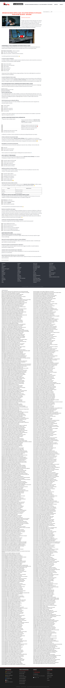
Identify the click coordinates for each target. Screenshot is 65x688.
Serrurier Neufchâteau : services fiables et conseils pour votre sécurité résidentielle (45, 414)
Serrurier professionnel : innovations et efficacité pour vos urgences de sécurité (45, 439)
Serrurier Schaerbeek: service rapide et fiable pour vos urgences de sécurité (44, 479)
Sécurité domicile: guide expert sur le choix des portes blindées (11, 475)
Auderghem (4, 266)
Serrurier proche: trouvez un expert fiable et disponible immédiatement (44, 438)
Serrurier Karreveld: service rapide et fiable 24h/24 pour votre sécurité (44, 356)
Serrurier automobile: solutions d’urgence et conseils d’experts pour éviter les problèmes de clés (16, 566)
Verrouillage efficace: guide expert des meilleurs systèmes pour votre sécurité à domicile (46, 659)
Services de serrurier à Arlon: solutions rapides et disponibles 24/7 (43, 610)
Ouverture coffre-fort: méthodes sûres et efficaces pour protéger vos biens (13, 431)
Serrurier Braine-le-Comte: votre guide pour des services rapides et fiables (13, 596)
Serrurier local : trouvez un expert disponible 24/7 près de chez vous (43, 376)
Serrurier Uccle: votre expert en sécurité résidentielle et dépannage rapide (44, 513)
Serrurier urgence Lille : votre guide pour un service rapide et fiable (43, 520)
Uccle (34, 271)
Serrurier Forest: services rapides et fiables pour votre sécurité (42, 310)
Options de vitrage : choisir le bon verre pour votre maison (10, 424)
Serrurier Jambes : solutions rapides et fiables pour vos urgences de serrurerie (45, 348)
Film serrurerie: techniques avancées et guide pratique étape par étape (12, 367)
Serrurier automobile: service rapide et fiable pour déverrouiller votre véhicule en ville (15, 565)
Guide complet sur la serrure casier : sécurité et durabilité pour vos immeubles (13, 387)
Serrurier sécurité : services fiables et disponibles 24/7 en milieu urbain (44, 481)
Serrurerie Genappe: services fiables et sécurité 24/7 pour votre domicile (13, 506)
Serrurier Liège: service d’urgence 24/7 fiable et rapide (41, 373)
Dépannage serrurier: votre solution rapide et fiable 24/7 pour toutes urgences (13, 349)
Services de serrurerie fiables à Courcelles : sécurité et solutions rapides (44, 600)
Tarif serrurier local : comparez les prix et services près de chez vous (43, 643)
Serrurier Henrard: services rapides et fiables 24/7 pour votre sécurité (43, 334)
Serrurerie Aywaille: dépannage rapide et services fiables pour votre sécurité (13, 495)
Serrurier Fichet (51, 274)
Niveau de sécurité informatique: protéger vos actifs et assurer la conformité (13, 421)
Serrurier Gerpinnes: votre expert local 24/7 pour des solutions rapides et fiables (45, 321)
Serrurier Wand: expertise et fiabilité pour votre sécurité (41, 556)
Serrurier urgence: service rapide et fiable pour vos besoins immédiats (43, 534)
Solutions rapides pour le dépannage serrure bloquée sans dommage (43, 622)
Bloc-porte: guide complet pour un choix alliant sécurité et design (11, 297)
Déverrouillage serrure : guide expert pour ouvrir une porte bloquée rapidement (14, 356)
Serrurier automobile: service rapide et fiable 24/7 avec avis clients (12, 564)
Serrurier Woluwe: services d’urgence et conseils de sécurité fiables (43, 575)
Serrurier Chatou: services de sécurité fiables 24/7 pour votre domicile (12, 628)
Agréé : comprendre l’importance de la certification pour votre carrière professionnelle (15, 291)
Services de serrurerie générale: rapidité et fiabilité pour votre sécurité (44, 607)
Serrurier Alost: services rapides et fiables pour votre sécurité (11, 534)
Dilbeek (3, 271)
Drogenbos (3, 272)
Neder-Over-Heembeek (21, 278)
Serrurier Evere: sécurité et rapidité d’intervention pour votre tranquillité (44, 298)
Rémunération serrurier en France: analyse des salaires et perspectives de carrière (14, 461)
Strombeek (35, 268)
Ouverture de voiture (52, 268)
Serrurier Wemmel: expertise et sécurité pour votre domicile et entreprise (44, 567)
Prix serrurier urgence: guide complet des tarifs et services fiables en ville (13, 449)
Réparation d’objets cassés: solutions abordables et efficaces (11, 463)
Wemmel (34, 276)
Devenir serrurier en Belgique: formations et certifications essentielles (12, 352)
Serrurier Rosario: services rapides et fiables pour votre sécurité (43, 463)
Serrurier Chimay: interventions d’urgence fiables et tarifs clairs (11, 630)
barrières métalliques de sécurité (7, 215)
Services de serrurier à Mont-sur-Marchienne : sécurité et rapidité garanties (44, 614)
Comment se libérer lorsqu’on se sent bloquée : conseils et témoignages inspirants (14, 308)
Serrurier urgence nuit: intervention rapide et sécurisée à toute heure (43, 521)
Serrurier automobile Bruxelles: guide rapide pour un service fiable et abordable (14, 561)
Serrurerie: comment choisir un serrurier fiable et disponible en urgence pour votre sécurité (15, 518)
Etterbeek (3, 274)
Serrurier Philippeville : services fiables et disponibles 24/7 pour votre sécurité (45, 437)
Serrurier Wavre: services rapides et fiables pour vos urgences (42, 566)
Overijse (18, 279)
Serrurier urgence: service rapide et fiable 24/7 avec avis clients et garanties (44, 531)
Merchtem (19, 275)
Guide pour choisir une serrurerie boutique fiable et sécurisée (11, 398)
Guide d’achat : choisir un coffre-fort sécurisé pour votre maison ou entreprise (13, 394)
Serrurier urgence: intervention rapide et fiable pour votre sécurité (43, 528)
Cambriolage (51, 263)
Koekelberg (19, 267)
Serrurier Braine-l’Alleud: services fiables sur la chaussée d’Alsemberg (12, 593)
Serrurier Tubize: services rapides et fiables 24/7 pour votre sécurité (43, 506)
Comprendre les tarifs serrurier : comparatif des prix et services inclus (12, 322)
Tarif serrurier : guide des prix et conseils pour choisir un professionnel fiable (44, 632)
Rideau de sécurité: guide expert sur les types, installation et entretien (12, 469)
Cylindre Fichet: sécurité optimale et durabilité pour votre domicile (12, 328)
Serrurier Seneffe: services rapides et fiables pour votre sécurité (43, 482)
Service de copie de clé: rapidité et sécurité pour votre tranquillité (43, 579)
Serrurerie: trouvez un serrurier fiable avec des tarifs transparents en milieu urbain (14, 521)
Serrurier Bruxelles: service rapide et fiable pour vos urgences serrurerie (12, 610)
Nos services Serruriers (5, 260)
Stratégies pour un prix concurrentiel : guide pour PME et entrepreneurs (44, 626)
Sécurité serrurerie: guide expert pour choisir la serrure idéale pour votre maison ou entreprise (16, 479)
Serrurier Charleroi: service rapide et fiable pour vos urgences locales (12, 625)
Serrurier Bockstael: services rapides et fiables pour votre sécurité (12, 587)
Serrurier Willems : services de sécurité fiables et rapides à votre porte (44, 570)
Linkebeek (19, 271)
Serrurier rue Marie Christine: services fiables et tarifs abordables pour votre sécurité (46, 464)
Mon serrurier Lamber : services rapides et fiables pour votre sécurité (12, 420)
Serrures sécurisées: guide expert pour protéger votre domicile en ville (12, 524)
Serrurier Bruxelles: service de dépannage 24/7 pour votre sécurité (12, 609)
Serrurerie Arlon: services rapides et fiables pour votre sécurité (11, 493)
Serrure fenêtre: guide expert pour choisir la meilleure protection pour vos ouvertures (15, 486)
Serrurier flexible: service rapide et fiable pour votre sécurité (42, 306)
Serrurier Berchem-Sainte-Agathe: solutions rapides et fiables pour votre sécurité (14, 578)
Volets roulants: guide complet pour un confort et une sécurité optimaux (44, 663)
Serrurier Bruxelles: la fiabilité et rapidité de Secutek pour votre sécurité (13, 607)
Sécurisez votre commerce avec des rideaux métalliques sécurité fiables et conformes (14, 473)
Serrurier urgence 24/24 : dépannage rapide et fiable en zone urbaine (43, 514)
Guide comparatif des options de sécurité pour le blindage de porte (12, 379)
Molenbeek (19, 276)
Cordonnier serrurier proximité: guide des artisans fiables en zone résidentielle (13, 324)
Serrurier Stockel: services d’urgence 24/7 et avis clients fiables (42, 493)
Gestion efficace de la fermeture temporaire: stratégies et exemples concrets (13, 378)
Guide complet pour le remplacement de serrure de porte (10, 384)
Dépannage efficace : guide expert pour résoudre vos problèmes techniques (13, 335)
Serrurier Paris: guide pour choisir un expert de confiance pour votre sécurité (44, 431)
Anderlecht (3, 263)
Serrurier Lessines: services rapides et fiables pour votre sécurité (43, 371)
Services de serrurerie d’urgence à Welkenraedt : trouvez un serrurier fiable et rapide (46, 598)
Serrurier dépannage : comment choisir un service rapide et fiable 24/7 (12, 641)
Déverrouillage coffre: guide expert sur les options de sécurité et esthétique (13, 354)
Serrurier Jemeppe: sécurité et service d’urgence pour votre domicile (43, 352)
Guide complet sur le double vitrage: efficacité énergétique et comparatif (13, 391)
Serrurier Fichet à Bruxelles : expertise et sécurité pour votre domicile (43, 301)
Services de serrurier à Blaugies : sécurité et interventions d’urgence (43, 612)
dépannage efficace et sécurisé (21, 96)
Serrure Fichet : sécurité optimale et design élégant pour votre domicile (12, 487)
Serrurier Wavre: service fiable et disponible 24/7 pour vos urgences (43, 565)
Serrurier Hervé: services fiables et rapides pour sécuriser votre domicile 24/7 (45, 336)
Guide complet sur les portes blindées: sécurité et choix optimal (11, 392)
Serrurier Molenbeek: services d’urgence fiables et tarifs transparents (43, 398)
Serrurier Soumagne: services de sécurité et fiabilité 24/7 (41, 489)
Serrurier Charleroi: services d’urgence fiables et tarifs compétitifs (12, 626)
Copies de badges (50, 675)
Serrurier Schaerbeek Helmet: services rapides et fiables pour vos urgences (44, 477)
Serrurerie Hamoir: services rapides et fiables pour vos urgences (11, 508)
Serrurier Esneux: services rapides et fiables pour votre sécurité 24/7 (43, 293)
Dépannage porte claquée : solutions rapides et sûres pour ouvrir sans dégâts (13, 336)
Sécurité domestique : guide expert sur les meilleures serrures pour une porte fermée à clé (15, 474)
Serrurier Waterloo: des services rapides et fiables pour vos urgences (43, 558)
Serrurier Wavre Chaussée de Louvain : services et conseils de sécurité (43, 564)
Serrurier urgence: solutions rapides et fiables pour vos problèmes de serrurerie (45, 538)
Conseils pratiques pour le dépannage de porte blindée (10, 323)
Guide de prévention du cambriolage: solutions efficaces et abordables (12, 396)
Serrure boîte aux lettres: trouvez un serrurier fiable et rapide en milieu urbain (13, 483)
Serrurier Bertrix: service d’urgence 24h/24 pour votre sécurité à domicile (13, 581)
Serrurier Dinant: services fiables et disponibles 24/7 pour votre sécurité (12, 655)
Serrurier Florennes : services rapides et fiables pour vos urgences (43, 307)
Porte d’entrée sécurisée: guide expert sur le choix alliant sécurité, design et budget (14, 440)
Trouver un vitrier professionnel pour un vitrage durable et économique (44, 654)
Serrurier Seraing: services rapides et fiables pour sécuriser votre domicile (44, 484)
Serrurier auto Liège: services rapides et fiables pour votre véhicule (12, 560)
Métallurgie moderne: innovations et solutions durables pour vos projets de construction (15, 418)
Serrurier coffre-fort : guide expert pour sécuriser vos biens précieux (12, 634)
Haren (3, 282)
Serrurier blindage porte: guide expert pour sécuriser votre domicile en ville (13, 586)
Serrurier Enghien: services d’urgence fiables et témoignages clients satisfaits (13, 664)
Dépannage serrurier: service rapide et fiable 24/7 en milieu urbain (11, 347)
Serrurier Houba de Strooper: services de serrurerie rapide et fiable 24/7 (44, 340)
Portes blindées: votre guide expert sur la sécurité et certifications (12, 444)
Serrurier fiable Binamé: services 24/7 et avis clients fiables (42, 300)
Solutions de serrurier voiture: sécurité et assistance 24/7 (42, 618)
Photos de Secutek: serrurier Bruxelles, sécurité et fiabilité (10, 437)
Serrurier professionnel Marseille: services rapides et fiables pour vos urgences (45, 442)
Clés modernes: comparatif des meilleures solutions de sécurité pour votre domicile (14, 302)
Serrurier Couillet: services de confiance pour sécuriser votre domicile (12, 638)
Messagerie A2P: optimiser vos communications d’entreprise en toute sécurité (13, 417)
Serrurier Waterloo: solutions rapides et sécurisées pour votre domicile (44, 560)
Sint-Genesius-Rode (36, 266)
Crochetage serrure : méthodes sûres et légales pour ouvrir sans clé (12, 326)
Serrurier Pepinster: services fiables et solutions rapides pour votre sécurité (44, 434)
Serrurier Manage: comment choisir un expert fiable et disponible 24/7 (43, 388)
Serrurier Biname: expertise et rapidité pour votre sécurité (10, 582)
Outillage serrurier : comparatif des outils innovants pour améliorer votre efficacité (14, 425)
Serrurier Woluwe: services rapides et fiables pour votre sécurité (43, 576)
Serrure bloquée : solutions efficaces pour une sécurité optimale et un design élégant (14, 482)
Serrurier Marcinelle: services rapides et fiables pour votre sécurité (43, 391)
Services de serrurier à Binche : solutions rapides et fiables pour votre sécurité (45, 611)
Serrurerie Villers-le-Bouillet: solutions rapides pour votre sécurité (12, 515)
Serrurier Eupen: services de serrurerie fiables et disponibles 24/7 (43, 297)
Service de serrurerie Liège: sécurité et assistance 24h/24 (41, 581)
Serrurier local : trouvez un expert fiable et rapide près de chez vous (43, 377)
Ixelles (18, 264)
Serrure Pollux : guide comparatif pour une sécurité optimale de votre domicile (13, 489)
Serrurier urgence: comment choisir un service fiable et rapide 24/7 (43, 524)
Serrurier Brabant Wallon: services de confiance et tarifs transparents (12, 591)
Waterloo (34, 274)
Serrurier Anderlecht (22, 680)
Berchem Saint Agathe (5, 268)
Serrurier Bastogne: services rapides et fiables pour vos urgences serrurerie (13, 569)
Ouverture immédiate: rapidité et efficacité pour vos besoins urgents (12, 433)
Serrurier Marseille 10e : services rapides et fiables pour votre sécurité (43, 393)
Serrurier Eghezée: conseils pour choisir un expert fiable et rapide (11, 662)
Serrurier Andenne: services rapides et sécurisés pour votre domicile (12, 537)
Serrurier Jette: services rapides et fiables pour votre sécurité (42, 353)
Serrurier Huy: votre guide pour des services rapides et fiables (42, 343)
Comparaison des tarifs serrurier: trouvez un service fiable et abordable (12, 310)
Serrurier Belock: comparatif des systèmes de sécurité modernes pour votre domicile (14, 576)
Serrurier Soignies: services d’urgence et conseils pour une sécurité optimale (44, 486)
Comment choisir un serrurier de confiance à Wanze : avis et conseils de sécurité (14, 306)
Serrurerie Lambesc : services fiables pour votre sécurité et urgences (12, 509)
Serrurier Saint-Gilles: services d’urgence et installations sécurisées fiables (44, 466)
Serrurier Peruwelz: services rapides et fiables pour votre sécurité (43, 435)
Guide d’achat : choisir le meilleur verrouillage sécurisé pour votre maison (13, 393)
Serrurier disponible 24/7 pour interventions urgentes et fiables (11, 657)
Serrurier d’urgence (52, 272)
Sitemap (42, 286)
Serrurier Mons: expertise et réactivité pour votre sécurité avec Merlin (43, 402)
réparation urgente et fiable (15, 152)
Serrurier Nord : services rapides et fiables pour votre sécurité (42, 419)
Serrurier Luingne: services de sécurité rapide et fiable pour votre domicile (44, 386)
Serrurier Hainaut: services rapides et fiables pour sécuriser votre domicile (44, 328)
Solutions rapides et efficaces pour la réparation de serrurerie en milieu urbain (45, 621)
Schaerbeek (35, 264)
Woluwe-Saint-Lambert (37, 279)
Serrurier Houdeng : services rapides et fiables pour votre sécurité (43, 341)
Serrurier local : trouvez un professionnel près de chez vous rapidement (44, 378)
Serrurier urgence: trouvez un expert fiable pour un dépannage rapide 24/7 (44, 539)
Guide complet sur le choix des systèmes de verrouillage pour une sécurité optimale (14, 390)
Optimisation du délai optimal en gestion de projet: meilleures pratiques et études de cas (15, 422)
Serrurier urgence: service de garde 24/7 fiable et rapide (41, 529)
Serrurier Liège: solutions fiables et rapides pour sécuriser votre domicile (44, 375)
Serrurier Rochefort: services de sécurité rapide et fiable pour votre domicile (45, 459)
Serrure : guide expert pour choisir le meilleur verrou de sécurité (11, 480)
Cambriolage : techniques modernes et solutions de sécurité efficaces (12, 298)
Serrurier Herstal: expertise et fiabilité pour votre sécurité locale (43, 335)
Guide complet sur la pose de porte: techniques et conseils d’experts (12, 386)
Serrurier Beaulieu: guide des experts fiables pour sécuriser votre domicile (13, 570)
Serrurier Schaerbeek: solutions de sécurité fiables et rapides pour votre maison (45, 480)
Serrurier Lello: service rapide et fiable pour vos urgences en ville (43, 369)
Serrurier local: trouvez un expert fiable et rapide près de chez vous (43, 380)
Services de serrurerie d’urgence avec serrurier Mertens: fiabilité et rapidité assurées (46, 599)
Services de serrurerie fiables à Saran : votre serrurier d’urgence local (43, 604)
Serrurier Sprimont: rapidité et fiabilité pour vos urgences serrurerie (43, 491)
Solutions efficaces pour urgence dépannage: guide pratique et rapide (43, 619)
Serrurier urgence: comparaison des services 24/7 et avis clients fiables (44, 525)
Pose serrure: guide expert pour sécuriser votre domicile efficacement (12, 445)
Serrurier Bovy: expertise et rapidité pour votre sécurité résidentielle (12, 589)
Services (56, 4)
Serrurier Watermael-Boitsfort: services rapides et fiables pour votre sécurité (45, 562)
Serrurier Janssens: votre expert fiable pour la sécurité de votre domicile (44, 351)
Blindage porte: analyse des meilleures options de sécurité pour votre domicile (13, 296)
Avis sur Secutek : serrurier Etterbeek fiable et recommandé (11, 293)
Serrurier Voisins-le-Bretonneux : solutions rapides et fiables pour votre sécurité (45, 552)
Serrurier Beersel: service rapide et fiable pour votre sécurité (11, 573)
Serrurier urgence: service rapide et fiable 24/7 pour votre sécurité (43, 532)
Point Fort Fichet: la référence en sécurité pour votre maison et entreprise (13, 439)
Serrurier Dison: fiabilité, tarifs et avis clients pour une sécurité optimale (13, 656)
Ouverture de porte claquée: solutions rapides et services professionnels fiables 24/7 (14, 432)
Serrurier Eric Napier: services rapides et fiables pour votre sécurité (43, 291)
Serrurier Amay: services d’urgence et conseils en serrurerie (11, 536)
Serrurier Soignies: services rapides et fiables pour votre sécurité (43, 487)
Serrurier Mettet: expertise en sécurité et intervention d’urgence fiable (44, 395)
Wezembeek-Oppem (36, 278)
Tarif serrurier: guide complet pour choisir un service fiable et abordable (44, 647)
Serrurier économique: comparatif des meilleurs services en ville (11, 661)
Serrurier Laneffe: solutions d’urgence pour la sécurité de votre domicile (44, 368)
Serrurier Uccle (21, 675)
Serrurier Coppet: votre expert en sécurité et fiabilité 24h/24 (11, 637)
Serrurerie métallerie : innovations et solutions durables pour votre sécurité (13, 511)
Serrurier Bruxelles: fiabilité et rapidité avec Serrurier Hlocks (11, 606)
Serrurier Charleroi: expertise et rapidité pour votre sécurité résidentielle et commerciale (15, 622)
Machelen (19, 272)
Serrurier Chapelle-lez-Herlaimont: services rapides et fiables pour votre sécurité (14, 620)
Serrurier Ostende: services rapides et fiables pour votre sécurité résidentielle (45, 423)
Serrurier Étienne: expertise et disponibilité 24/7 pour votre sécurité (43, 294)
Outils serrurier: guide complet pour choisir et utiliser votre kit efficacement (13, 429)
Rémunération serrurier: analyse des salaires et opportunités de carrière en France (14, 462)
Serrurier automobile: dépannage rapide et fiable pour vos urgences (12, 563)
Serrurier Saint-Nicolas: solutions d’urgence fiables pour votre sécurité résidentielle (46, 469)
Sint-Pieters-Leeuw (36, 267)
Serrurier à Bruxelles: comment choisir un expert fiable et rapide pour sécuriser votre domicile (16, 527)
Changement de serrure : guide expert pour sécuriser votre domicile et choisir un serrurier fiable (16, 299)
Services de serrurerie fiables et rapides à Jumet (40, 606)
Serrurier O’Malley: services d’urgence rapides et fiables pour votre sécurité (44, 421)
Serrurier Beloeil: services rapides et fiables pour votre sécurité (11, 577)
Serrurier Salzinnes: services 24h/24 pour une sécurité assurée (42, 471)
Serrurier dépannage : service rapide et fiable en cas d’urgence (11, 642)
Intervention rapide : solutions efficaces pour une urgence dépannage (12, 416)
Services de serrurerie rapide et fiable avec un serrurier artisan (42, 608)
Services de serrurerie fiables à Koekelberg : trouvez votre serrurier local (44, 601)
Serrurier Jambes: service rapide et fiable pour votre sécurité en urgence (44, 349)
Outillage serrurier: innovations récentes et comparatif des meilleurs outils (13, 426)
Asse (2, 264)
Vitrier (50, 271)
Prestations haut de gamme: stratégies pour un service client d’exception (13, 447)
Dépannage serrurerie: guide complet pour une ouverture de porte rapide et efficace (14, 339)
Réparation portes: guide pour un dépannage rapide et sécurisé (11, 464)
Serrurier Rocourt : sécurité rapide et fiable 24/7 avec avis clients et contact (44, 460)
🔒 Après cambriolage (9, 675)
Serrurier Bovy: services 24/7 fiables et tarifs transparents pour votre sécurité (13, 590)
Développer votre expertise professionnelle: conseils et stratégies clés (12, 351)
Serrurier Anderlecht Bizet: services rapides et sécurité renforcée (11, 538)
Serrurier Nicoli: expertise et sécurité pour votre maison (41, 417)
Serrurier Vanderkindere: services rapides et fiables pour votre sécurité (44, 540)
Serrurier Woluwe (22, 683)
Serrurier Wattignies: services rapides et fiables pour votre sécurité (43, 563)
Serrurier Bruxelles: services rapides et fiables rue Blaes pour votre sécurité (13, 615)
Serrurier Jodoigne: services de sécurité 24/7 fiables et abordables (43, 354)
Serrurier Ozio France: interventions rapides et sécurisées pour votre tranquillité (45, 428)
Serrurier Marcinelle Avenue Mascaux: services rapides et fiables (42, 390)
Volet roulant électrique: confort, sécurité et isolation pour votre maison (44, 661)
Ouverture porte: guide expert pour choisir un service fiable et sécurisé (12, 435)
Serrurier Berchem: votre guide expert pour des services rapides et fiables (13, 579)
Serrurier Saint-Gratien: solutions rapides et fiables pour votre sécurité (44, 468)
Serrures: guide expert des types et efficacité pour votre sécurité (11, 525)
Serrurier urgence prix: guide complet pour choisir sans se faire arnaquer (44, 523)
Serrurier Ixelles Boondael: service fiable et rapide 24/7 (41, 345)
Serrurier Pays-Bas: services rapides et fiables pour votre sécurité (43, 433)
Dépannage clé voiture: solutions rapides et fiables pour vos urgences (12, 333)
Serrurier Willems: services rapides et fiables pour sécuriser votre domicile (44, 571)
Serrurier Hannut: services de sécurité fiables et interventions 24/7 (43, 330)
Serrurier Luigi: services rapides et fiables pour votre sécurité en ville (43, 385)
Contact (62, 0)
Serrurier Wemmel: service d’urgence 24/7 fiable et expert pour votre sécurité (45, 568)
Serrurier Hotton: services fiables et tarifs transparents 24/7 (42, 339)
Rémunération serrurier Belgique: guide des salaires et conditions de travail (13, 460)
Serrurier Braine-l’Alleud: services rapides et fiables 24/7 (10, 594)
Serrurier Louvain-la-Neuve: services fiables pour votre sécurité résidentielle (44, 382)
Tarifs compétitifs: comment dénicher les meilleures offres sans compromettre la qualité (46, 648)
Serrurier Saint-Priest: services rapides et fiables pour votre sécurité (43, 470)
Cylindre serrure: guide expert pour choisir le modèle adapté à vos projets (13, 329)
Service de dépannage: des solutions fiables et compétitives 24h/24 (43, 580)
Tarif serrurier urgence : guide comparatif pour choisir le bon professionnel (44, 645)
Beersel (3, 267)
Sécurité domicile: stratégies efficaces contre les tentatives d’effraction (12, 476)
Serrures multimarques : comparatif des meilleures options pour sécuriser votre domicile (15, 523)
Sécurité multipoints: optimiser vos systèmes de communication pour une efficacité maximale (16, 477)
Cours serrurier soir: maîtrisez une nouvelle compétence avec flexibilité (12, 325)
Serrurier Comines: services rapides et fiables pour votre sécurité (11, 636)
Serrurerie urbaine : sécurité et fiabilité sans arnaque (10, 514)
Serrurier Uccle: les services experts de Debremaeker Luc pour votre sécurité (44, 508)
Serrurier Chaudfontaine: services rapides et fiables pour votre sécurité (12, 629)
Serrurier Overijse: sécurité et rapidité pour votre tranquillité (42, 427)
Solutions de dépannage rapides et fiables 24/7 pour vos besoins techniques (44, 616)
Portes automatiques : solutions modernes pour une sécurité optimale (12, 442)
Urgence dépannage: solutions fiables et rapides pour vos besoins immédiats (44, 656)
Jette (18, 266)
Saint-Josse (35, 263)
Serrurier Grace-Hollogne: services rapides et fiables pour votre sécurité (44, 324)
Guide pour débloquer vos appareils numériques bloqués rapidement (12, 399)
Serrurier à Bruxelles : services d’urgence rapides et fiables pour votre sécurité (13, 526)
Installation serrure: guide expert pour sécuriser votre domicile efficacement (13, 414)
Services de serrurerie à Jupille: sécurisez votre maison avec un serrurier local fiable (45, 586)
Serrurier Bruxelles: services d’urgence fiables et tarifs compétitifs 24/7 (12, 613)
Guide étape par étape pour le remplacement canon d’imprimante (11, 397)
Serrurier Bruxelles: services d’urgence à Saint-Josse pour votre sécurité (12, 612)
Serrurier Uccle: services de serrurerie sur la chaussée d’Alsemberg (43, 512)
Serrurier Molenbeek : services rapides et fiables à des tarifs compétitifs (44, 396)
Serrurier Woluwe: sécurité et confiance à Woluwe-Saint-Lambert (43, 573)
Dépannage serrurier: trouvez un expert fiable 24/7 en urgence (11, 348)
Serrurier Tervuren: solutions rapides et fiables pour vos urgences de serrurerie (45, 495)
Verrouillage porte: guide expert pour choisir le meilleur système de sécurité (44, 660)
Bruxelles (3, 270)
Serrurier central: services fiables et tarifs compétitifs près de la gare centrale (13, 618)
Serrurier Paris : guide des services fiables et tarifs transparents (43, 429)
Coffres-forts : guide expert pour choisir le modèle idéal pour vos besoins (13, 304)
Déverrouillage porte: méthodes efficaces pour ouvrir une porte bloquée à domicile (14, 355)
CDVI (48, 678)
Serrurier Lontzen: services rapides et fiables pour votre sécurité (43, 381)
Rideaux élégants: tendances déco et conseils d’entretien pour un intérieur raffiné (14, 470)
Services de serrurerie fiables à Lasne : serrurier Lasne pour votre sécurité (44, 602)
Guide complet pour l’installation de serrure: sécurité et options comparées (13, 381)
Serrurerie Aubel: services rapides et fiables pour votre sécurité (11, 494)
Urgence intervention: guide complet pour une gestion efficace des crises (44, 658)
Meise (18, 274)
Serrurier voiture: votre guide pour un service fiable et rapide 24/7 (43, 553)
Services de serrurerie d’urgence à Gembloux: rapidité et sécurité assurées (44, 597)
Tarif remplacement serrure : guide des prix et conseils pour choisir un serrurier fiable (46, 629)
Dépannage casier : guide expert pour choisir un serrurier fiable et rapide (13, 332)
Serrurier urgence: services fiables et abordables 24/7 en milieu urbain (43, 537)
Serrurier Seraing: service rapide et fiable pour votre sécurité (42, 483)
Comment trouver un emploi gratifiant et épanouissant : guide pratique (12, 309)
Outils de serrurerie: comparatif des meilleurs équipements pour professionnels (14, 427)
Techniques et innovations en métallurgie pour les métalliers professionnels (44, 650)
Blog (34, 8)
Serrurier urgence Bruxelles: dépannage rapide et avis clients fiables (43, 516)
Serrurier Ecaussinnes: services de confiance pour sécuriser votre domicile (13, 660)
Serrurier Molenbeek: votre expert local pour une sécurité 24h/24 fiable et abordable (46, 399)
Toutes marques (49, 673)
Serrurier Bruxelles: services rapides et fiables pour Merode (11, 614)
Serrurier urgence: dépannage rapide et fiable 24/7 (41, 526)
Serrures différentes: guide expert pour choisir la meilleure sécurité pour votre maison (15, 522)
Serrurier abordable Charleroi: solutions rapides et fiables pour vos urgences (13, 531)
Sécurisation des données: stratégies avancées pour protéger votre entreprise (14, 472)
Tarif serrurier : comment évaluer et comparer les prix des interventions (44, 631)
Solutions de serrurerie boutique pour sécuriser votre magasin (42, 617)
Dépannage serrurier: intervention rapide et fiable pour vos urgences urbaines (13, 346)
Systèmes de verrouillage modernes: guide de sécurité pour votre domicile (44, 627)
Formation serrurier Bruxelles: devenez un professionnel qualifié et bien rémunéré (14, 372)
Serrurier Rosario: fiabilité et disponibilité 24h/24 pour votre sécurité (43, 462)
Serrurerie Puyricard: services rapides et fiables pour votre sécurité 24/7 (13, 512)
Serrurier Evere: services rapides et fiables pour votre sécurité (42, 299)
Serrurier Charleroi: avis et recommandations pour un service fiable (12, 621)
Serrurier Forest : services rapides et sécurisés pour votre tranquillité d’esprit (45, 308)
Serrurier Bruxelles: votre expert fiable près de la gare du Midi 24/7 (12, 616)
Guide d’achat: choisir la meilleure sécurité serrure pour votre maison (12, 395)
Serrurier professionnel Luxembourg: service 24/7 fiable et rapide (43, 441)
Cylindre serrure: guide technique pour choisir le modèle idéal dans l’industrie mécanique (15, 330)
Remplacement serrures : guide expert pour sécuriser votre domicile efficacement (14, 459)
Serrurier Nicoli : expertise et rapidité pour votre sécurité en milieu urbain (44, 416)
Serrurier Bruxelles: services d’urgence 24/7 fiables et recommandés (12, 611)
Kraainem (19, 268)
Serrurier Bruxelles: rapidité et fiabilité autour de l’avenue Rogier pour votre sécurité (14, 608)
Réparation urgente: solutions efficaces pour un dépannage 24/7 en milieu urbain (14, 467)
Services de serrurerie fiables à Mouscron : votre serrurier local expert (43, 603)
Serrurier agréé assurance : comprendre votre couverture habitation (12, 533)
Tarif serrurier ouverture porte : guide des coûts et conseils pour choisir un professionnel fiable (47, 644)
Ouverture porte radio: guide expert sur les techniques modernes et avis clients (14, 434)
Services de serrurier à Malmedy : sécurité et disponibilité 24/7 (42, 613)
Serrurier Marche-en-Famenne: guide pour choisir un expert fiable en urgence (44, 389)
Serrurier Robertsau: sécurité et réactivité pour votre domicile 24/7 (43, 458)
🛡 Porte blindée (8, 673)
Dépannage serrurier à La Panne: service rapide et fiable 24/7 (11, 342)
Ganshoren (3, 278)
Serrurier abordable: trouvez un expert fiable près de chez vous (11, 532)
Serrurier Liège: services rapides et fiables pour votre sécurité (42, 374)
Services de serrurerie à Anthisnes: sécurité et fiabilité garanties (43, 584)
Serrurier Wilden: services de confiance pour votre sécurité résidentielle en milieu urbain (46, 569)
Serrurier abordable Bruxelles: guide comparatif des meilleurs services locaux (13, 530)
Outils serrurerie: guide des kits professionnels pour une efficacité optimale (13, 428)
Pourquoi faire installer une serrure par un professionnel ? (10, 446)
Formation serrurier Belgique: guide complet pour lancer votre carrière (12, 369)
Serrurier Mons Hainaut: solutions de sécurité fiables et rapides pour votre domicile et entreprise (48, 401)
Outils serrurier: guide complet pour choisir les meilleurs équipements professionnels (14, 430)
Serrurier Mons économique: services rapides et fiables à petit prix (43, 400)
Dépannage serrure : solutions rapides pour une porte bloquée (11, 338)
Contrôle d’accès (52, 266)
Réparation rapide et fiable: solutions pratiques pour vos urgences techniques (13, 465)
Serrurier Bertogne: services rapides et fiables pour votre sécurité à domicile (13, 580)
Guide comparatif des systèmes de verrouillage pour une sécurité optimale (13, 380)
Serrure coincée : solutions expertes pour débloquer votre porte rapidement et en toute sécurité (16, 484)
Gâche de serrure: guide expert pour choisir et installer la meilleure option (13, 377)
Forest (3, 276)
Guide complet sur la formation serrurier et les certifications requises (12, 385)
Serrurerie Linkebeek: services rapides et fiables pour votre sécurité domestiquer (14, 510)
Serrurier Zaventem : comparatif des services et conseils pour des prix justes (44, 577)
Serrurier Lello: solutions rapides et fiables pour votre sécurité (42, 370)
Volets (50, 275)
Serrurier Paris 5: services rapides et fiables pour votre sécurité (42, 430)
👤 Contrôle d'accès (8, 678)
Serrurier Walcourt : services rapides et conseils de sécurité (42, 554)
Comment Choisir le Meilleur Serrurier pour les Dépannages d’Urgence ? (12, 305)
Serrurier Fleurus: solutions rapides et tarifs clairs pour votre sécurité (43, 305)
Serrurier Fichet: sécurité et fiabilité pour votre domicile (41, 302)
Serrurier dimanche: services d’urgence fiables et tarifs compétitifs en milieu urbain (14, 654)
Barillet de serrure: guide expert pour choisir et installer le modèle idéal (12, 294)
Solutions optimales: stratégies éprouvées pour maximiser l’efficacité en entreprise (45, 620)
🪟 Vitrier (6, 680)
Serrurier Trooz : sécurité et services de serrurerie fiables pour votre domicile (45, 504)
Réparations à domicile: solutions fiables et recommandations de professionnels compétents (16, 468)
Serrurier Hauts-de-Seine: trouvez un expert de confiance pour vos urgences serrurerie (46, 332)
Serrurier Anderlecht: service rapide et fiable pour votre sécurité (11, 539)
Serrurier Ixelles (21, 673)
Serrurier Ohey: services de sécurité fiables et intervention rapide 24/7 (44, 422)
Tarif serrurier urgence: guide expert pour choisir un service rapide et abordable (45, 646)
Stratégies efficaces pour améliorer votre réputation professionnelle (43, 624)
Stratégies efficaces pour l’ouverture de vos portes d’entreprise (43, 625)
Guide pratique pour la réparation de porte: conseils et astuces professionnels (13, 401)
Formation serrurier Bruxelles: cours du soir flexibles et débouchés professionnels (14, 371)
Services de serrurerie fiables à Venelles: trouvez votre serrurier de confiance (45, 605)
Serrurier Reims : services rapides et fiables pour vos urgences (42, 449)
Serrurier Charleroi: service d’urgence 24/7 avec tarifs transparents (12, 624)
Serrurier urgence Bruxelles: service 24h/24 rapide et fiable (42, 518)
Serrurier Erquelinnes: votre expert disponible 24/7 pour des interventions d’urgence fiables (47, 292)
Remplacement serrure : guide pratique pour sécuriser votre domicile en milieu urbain (14, 458)
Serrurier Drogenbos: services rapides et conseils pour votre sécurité (12, 658)
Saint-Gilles (19, 280)
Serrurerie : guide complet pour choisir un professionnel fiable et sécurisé (13, 492)
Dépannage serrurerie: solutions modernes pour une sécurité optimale (12, 340)
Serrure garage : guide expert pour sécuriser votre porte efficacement (12, 488)
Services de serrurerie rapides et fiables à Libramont (41, 609)
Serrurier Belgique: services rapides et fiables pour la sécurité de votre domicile (14, 574)
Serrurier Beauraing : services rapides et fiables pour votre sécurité (12, 572)
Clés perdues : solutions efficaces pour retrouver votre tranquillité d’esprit (13, 303)
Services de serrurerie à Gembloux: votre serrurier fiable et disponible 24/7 (44, 585)
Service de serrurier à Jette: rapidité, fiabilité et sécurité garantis (43, 582)
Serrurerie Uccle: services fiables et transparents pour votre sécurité (12, 513)
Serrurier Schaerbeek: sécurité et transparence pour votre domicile (43, 478)
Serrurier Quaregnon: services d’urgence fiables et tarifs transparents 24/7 (44, 447)
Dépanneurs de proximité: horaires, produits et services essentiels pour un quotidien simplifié (16, 350)
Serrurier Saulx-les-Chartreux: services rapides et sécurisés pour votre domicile (45, 475)
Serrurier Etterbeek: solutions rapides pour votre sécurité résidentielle (44, 296)
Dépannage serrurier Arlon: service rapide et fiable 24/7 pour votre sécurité (13, 343)
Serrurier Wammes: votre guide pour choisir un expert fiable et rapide (43, 555)
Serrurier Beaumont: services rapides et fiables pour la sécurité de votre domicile (14, 571)
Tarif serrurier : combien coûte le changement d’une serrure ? (42, 630)
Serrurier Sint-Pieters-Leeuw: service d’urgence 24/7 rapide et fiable (43, 485)
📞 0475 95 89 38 (36, 672)
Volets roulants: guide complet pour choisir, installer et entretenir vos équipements (46, 662)
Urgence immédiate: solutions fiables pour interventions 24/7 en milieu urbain (45, 657)
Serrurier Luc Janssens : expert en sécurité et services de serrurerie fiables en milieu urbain (47, 383)
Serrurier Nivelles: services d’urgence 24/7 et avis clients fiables (42, 418)
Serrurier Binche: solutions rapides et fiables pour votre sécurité (11, 585)
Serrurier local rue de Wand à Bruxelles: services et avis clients (42, 379)
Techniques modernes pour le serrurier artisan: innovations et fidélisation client (45, 651)
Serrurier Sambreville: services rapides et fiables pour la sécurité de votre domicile (45, 473)
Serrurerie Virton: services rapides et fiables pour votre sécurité (11, 516)
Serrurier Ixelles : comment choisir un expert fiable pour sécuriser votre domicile (45, 344)
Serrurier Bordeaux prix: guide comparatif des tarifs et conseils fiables (12, 588)
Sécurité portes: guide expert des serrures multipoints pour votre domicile (13, 478)
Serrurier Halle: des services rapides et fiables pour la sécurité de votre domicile (45, 329)
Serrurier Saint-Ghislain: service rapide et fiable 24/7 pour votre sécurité (44, 465)
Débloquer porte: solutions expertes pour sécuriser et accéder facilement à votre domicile (15, 331)
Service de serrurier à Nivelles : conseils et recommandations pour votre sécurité (45, 583)
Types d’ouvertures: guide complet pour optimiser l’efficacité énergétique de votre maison (47, 655)
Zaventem (35, 282)
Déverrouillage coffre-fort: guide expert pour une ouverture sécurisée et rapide (14, 353)
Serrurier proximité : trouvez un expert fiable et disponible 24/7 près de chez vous (45, 443)
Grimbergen (4, 279)
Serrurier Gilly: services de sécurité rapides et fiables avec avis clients (43, 322)
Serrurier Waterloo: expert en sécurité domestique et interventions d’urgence (45, 559)
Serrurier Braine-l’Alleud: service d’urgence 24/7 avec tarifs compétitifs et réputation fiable (15, 592)
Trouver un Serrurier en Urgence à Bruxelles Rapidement (41, 653)
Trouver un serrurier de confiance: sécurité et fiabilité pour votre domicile (44, 652)
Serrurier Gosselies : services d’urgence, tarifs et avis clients (42, 323)
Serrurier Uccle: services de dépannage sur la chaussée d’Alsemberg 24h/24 (44, 510)
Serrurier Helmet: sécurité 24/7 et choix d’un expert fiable (42, 333)
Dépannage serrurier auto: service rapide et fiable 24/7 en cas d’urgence (12, 344)
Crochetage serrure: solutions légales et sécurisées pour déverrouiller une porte (14, 327)
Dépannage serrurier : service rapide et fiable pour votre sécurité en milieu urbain (14, 341)
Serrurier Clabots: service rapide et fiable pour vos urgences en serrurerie (13, 633)
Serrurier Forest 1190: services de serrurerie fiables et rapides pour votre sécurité (45, 309)
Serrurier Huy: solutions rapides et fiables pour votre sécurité (42, 342)
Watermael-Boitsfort (36, 275)
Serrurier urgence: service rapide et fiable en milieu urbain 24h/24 (43, 533)
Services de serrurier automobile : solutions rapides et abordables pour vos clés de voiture (47, 615)
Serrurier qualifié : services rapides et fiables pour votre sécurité (43, 446)
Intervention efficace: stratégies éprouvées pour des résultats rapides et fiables (14, 415)
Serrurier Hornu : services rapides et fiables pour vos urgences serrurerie (44, 338)
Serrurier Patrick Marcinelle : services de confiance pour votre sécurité (43, 432)
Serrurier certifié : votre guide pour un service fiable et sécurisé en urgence (13, 619)
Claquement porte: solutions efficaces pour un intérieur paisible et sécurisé (13, 301)
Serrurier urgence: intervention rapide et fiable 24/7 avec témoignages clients (45, 527)
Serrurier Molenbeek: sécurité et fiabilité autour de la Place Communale (44, 397)
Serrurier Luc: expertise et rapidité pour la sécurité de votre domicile (43, 384)
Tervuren (34, 270)
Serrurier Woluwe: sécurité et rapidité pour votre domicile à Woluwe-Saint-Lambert (46, 574)
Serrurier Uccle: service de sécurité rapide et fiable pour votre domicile (44, 509)
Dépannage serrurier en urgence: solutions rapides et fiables (11, 345)
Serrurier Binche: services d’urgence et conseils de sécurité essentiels (12, 583)
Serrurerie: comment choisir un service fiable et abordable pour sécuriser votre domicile (15, 519)
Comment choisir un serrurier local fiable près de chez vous (10, 307)
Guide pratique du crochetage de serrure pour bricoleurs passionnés (12, 400)
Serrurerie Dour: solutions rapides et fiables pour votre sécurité (11, 504)
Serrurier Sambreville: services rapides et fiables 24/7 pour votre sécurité (44, 472)
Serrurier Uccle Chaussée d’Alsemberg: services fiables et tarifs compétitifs (44, 507)
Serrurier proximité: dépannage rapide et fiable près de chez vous (43, 444)
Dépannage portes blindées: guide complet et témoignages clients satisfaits (13, 337)
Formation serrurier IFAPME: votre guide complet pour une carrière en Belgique (13, 374)
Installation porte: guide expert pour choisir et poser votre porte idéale (12, 413)
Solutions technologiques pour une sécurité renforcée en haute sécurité (44, 623)
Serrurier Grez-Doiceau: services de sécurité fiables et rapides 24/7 (43, 325)
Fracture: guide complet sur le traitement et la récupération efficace (12, 376)
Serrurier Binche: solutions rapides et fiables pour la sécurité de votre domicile (13, 584)
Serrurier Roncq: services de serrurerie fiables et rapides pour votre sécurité (44, 461)
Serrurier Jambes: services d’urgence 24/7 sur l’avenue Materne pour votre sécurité (45, 350)
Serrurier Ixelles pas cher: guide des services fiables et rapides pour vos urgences (45, 346)
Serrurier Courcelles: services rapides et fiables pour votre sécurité (12, 639)
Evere (3, 275)
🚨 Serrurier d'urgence (9, 681)
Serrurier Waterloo (22, 681)
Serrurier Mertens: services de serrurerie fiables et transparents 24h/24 (44, 394)
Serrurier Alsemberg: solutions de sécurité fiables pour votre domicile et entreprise (14, 535)
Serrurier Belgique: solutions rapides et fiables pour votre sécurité (12, 575)
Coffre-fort (51, 264)
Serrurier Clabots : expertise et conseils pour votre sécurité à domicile (12, 632)
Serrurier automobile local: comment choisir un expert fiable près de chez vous (13, 562)
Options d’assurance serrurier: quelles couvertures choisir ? (11, 423)
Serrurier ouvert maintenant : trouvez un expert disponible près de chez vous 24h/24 (46, 426)
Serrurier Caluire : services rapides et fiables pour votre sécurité (11, 617)
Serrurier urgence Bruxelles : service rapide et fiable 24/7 (41, 515)
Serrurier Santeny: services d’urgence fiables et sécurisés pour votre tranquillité (45, 474)
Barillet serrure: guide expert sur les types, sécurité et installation (12, 295)
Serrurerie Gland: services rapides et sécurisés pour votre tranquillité (12, 507)
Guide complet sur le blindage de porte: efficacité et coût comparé (12, 389)
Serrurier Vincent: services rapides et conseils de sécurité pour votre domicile (45, 551)
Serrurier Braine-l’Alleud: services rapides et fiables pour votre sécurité (12, 595)
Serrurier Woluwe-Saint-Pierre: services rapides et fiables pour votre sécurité (45, 572)
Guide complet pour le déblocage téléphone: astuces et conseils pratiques (13, 383)
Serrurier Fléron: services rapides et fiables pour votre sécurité (42, 304)
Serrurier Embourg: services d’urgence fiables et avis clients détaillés (12, 663)
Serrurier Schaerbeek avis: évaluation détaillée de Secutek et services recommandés (46, 476)
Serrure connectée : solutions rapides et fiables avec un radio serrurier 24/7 (13, 485)
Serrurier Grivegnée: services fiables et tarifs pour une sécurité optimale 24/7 (45, 327)
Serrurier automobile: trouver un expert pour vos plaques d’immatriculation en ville (14, 567)
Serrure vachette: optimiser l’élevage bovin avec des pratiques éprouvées (13, 491)
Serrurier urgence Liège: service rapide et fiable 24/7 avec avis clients (43, 519)
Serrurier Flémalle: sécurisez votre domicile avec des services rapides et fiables (45, 303)
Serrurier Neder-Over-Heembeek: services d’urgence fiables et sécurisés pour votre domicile (47, 413)
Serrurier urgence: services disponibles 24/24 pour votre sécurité (43, 536)
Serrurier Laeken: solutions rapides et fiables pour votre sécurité (43, 367)
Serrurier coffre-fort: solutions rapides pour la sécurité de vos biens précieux (13, 635)
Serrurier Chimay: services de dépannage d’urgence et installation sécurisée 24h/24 (14, 631)
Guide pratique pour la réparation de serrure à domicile (10, 402)
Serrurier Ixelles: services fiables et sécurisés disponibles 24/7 (42, 347)
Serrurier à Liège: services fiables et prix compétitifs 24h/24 (11, 528)
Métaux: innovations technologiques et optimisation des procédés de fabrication (14, 419)
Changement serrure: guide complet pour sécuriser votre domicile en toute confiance (14, 300)
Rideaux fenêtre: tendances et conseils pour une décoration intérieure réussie (13, 471)
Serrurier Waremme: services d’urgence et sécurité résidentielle (42, 557)
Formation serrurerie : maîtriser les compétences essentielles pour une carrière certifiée (15, 368)
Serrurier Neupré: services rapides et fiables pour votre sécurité (43, 415)
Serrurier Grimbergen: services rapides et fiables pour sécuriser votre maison (45, 326)
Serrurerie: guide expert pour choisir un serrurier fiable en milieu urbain (12, 520)
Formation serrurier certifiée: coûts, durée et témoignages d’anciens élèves (13, 373)
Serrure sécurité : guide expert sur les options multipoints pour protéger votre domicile (15, 490)
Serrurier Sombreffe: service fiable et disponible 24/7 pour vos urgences (44, 488)
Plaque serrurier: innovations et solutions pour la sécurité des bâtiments (13, 438)
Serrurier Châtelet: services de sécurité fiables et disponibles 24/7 (12, 627)
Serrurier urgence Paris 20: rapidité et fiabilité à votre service (42, 522)
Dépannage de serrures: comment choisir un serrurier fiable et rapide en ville (13, 334)
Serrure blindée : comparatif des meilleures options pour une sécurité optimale (14, 481)
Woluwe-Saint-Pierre (36, 280)
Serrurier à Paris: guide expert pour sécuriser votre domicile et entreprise (13, 529)
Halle (2, 280)
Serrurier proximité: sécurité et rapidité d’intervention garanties (43, 445)
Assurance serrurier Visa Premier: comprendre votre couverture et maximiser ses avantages (15, 292)
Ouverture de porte (52, 267)
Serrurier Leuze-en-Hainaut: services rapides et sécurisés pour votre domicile (45, 372)
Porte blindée (51, 270)
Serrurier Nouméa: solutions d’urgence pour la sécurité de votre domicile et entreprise (46, 420)
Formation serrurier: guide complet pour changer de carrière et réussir (12, 375)
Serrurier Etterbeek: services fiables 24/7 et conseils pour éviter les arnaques (45, 295)
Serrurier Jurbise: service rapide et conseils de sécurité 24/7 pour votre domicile (45, 355)
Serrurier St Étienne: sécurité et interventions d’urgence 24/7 (42, 492)
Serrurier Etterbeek (22, 678)
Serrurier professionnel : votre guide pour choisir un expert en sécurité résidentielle (46, 440)
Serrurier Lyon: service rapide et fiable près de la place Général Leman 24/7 (44, 387)
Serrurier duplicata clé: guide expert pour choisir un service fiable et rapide (13, 659)
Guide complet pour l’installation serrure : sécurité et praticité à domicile (13, 382)
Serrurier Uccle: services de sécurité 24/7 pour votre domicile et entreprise (44, 511)
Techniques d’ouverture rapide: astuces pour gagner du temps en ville (43, 649)
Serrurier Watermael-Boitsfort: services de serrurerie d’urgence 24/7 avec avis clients (46, 561)
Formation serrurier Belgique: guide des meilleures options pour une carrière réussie (14, 370)
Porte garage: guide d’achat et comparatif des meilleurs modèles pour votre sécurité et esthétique (17, 441)
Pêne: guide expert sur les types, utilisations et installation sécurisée (12, 436)
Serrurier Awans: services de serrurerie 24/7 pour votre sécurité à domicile (13, 568)
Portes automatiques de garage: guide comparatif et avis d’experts (12, 443)
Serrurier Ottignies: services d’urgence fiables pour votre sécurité (43, 424)
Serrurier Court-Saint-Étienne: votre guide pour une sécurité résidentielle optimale (14, 640)
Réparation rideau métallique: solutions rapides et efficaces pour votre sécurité (14, 466)
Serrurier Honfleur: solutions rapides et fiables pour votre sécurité (43, 337)
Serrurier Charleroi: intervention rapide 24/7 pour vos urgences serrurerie (13, 623)
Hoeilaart (19, 263)
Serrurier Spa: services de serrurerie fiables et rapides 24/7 (42, 490)
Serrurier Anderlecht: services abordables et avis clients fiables (11, 540)
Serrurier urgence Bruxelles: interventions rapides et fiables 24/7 (43, 517)
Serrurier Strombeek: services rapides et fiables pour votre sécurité (43, 494)
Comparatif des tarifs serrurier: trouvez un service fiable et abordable (12, 321)
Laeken (18, 270)
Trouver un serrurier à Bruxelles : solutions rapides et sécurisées (38, 4)
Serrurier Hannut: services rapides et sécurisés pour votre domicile (43, 331)
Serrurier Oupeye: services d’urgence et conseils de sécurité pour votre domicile (45, 425)
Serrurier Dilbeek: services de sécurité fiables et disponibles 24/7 (11, 653)
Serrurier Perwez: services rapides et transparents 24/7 (41, 436)
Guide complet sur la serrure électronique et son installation (11, 388)
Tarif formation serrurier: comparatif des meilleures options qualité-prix (44, 628)
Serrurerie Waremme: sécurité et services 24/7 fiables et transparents (12, 517)
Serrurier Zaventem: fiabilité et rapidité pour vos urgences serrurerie (43, 578)
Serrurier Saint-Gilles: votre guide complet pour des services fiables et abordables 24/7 (46, 467)
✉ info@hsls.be (35, 674)
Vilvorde (34, 272)
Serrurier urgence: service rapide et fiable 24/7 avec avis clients (42, 530)
